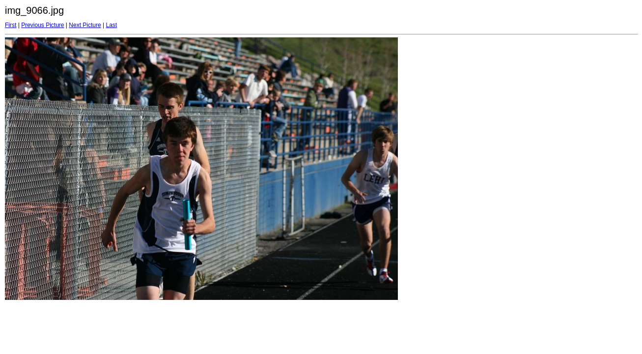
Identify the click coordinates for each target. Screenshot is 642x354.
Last (111, 25)
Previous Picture (42, 25)
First (10, 25)
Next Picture (85, 25)
